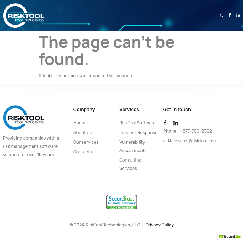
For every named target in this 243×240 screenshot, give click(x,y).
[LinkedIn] (238, 15)
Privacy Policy (159, 225)
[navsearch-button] (222, 14)
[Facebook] (230, 15)
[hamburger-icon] (194, 15)
